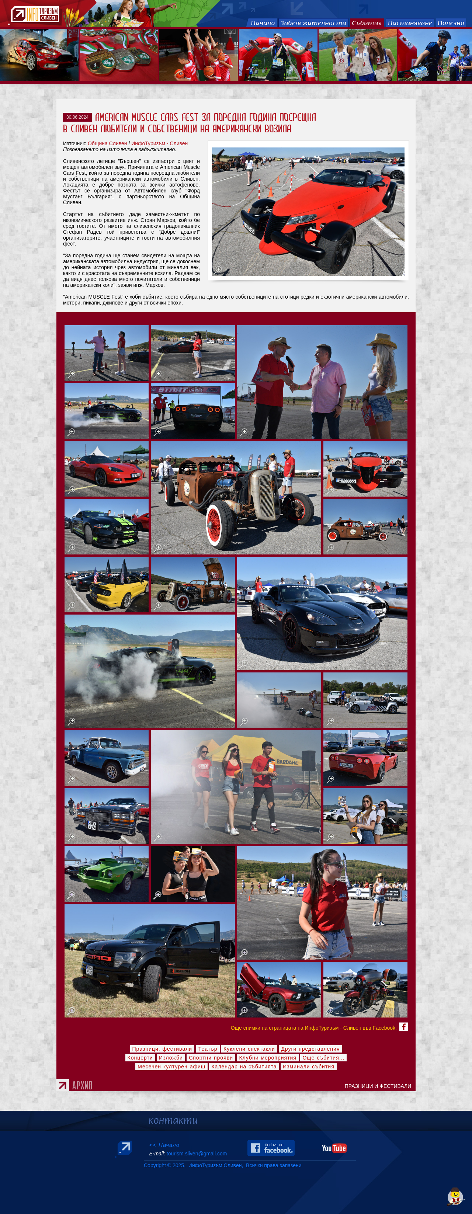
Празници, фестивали (162, 1049)
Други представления (310, 1049)
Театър (208, 1049)
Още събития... (323, 1058)
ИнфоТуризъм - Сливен (159, 143)
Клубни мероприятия (267, 1058)
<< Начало (164, 1145)
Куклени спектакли (249, 1049)
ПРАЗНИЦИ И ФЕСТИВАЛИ (379, 1086)
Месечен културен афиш (171, 1066)
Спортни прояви (211, 1058)
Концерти (140, 1058)
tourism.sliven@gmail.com (196, 1153)
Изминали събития (308, 1066)
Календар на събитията (244, 1066)
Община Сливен (107, 143)
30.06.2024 (77, 117)
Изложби (171, 1058)
